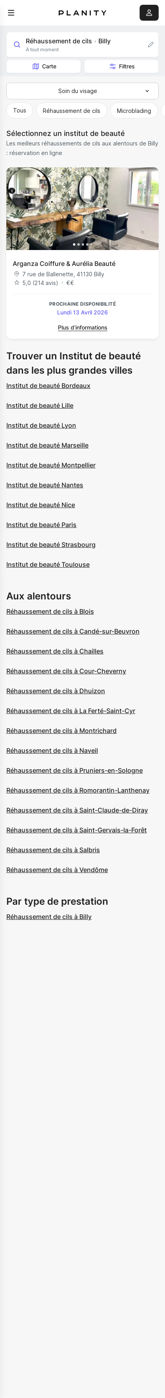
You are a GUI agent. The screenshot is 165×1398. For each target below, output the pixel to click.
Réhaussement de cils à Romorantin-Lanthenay (78, 790)
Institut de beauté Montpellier (51, 465)
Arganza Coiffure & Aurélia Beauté (64, 264)
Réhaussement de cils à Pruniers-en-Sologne (74, 770)
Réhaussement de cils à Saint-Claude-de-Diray (77, 810)
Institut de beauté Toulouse (48, 564)
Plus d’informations (82, 327)
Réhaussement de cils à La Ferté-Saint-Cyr (70, 711)
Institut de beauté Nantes (44, 485)
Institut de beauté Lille (39, 405)
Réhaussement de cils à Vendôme (57, 870)
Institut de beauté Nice (40, 505)
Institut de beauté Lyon (41, 425)
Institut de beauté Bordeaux (48, 386)
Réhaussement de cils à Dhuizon (55, 691)
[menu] (11, 12)
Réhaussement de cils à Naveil (52, 750)
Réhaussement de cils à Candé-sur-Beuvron (73, 631)
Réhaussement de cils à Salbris (53, 850)
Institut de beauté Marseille (47, 445)
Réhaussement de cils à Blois (50, 611)
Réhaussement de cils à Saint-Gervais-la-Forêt (76, 830)
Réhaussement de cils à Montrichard (61, 731)
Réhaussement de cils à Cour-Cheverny (66, 671)
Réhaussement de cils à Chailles (55, 651)
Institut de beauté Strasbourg (51, 545)
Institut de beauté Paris (41, 525)
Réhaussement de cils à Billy (49, 917)
